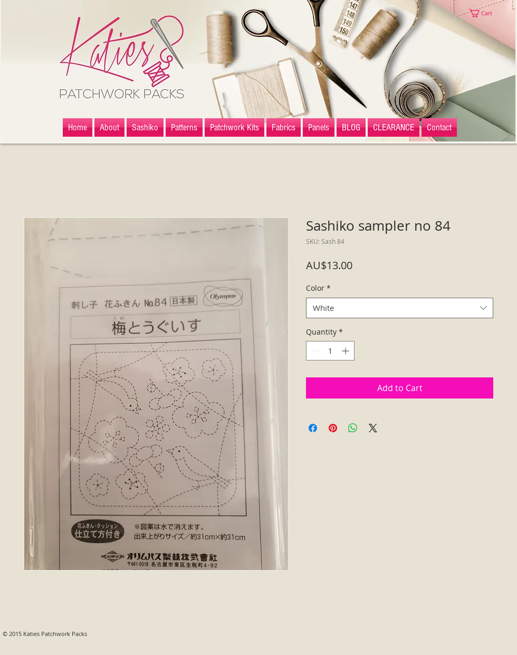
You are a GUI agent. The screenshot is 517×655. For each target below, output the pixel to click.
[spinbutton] (330, 350)
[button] (485, 13)
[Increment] (346, 350)
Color (318, 288)
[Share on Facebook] (313, 428)
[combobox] (399, 308)
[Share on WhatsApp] (353, 428)
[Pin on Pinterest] (333, 428)
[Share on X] (373, 428)
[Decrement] (314, 350)
